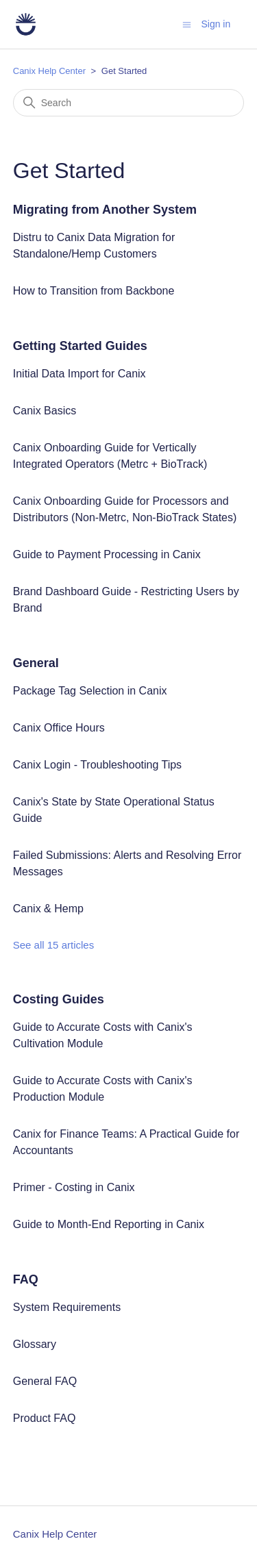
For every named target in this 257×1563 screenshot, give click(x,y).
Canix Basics (44, 410)
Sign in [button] (215, 23)
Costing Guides (58, 999)
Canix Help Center (49, 71)
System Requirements (67, 1307)
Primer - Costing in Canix (74, 1187)
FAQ (25, 1279)
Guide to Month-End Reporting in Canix (108, 1224)
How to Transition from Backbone (94, 291)
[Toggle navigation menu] (186, 23)
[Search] (129, 102)
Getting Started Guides (80, 346)
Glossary (34, 1344)
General (36, 663)
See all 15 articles (53, 945)
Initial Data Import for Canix (79, 373)
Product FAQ (44, 1418)
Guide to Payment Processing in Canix (107, 554)
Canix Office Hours (59, 728)
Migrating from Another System (105, 209)
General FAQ (45, 1381)
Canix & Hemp (48, 908)
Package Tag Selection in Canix (90, 691)
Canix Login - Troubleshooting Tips (97, 765)
